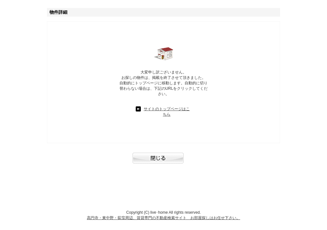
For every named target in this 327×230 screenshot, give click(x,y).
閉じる (163, 161)
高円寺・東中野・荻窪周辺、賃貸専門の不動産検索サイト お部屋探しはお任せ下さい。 (163, 218)
